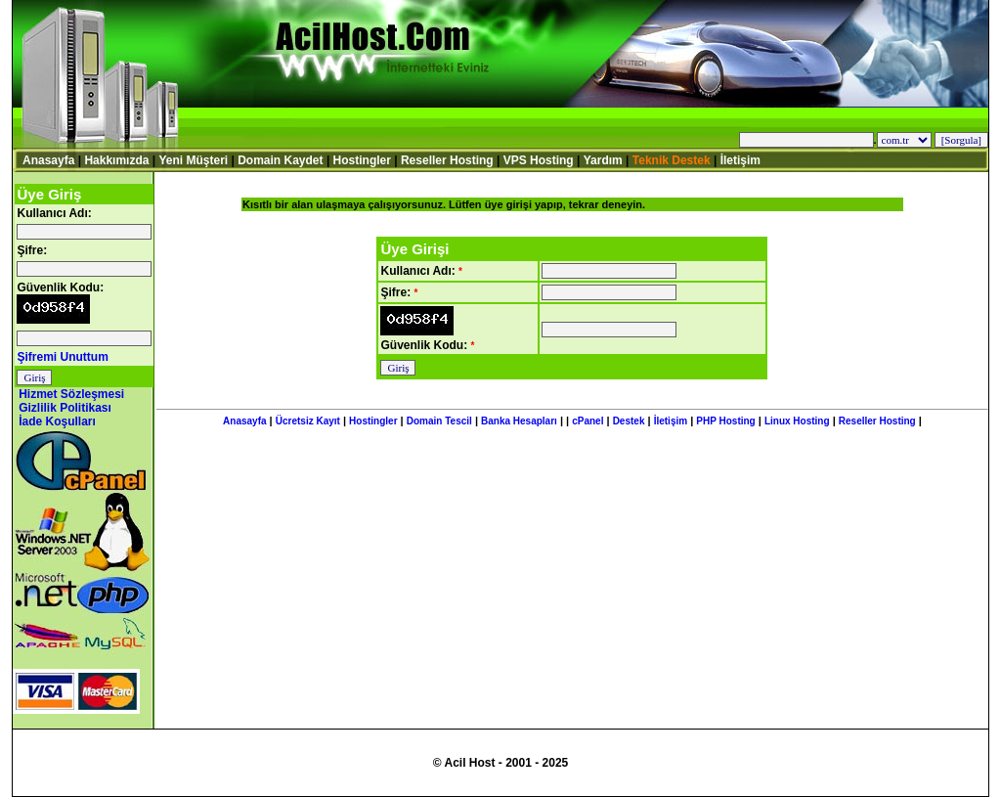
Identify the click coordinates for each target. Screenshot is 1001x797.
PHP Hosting (725, 421)
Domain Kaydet (280, 160)
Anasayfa (48, 160)
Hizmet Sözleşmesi (71, 394)
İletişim (740, 160)
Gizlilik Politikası (65, 408)
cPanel (587, 421)
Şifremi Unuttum (62, 357)
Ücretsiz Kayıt (308, 421)
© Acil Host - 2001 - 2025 (500, 763)
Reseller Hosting (447, 160)
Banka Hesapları (519, 421)
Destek (629, 421)
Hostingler (362, 160)
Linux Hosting (797, 421)
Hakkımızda (116, 160)
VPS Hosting (538, 160)
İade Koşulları (57, 421)
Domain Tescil (439, 421)
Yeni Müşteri (193, 160)
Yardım (603, 160)
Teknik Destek (671, 160)
